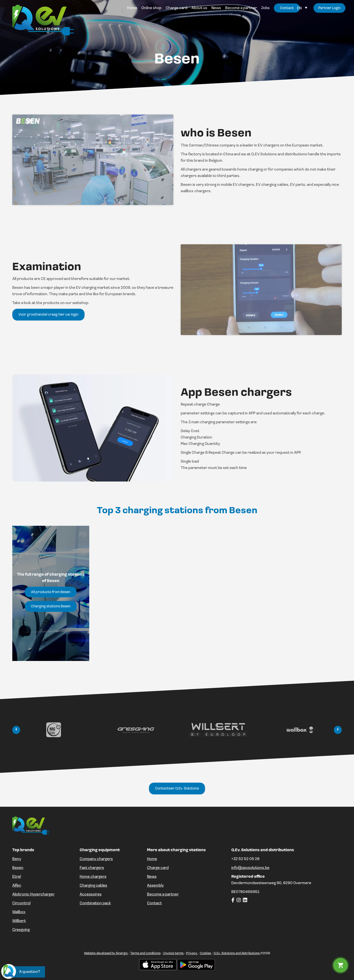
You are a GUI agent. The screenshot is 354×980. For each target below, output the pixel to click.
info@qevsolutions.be (250, 868)
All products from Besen (50, 592)
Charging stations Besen (51, 606)
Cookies (206, 953)
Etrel (16, 877)
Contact (154, 903)
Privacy (192, 953)
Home (152, 859)
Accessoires (91, 894)
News (152, 877)
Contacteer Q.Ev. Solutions (177, 788)
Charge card (158, 868)
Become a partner (163, 894)
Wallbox (19, 912)
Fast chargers (92, 868)
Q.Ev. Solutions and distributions (237, 953)
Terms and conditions (145, 953)
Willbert (19, 921)
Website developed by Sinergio (106, 953)
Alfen (16, 886)
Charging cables (93, 886)
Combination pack (95, 903)
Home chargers (93, 877)
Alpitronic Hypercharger (33, 894)
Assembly (155, 886)
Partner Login (329, 8)
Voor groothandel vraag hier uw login (48, 315)
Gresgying (21, 930)
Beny (16, 859)
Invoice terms (173, 953)
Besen (17, 868)
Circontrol (21, 903)
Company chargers (96, 859)
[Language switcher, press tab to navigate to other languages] (302, 8)
